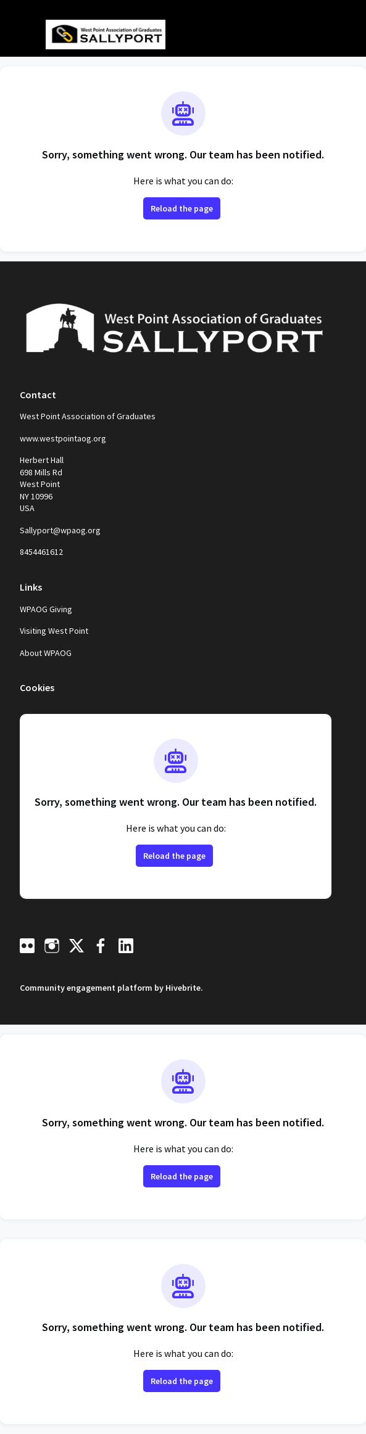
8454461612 (41, 551)
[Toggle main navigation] (20, 35)
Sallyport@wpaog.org (60, 530)
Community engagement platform (86, 987)
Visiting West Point (54, 630)
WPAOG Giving (46, 609)
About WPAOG (46, 652)
